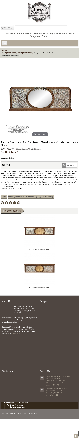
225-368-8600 (52, 385)
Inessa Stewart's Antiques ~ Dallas (56, 388)
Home (4, 51)
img (7, 309)
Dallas (45, 36)
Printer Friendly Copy (33, 197)
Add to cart (70, 165)
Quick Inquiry (48, 197)
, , (54, 393)
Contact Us (45, 371)
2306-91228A (7, 148)
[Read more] (16, 333)
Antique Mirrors (9, 53)
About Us (6, 301)
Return (4, 197)
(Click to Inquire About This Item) (28, 149)
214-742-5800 (52, 395)
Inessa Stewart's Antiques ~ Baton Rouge (58, 376)
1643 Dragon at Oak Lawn (54, 390)
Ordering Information (16, 197)
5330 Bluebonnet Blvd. (53, 378)
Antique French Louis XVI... (39, 249)
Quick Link (5, 28)
